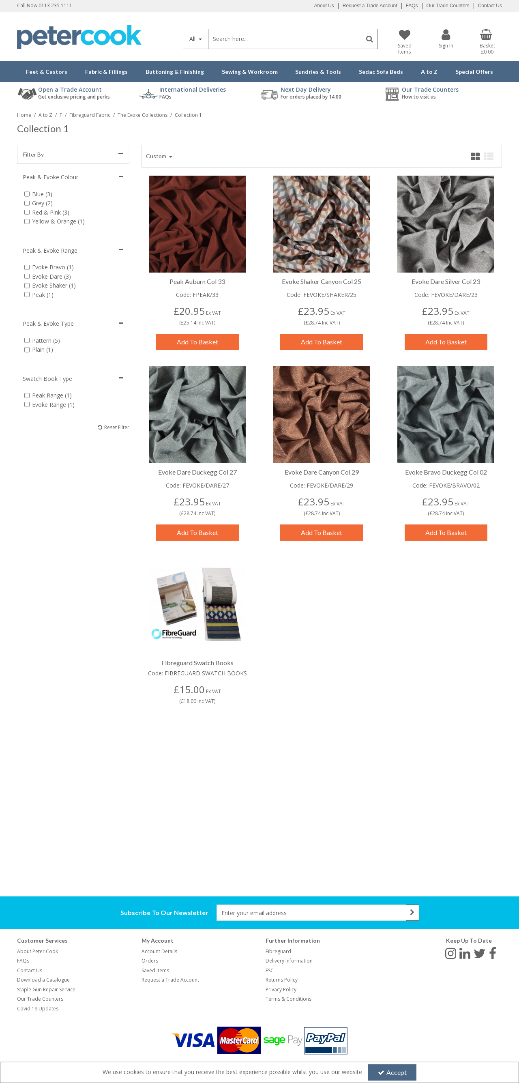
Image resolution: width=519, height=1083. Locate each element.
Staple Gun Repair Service (46, 989)
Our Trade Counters (448, 6)
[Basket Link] (487, 42)
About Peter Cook (37, 951)
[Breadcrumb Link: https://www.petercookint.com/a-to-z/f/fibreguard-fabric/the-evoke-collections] (142, 114)
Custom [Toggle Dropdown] (156, 156)
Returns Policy (282, 980)
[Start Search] (369, 39)
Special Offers (474, 71)
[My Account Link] (446, 38)
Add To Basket (197, 342)
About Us (324, 6)
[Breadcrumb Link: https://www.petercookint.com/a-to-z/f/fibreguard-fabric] (89, 114)
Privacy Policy (281, 989)
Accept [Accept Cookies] (392, 1072)
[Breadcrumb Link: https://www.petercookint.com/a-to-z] (45, 114)
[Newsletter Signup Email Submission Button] (412, 913)
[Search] (285, 39)
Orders (150, 961)
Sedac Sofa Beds (381, 71)
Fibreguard (278, 951)
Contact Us (490, 6)
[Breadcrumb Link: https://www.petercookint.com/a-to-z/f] (61, 114)
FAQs (412, 6)
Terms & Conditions (288, 999)
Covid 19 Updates (37, 1009)
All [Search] (193, 39)
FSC (270, 970)
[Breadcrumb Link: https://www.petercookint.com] (24, 114)
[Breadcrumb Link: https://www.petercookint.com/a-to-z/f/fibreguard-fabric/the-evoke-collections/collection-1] (188, 114)
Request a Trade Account (370, 6)
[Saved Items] (404, 42)
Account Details (159, 951)
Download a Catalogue (43, 980)
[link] (450, 953)
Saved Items (155, 970)
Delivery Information (289, 961)
